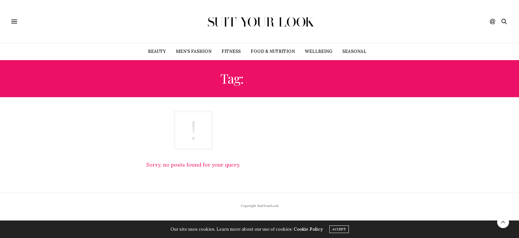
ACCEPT (339, 229)
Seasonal (354, 51)
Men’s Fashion (194, 51)
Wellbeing (318, 51)
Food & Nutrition (273, 51)
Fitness (231, 51)
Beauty (157, 51)
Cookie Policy (308, 229)
